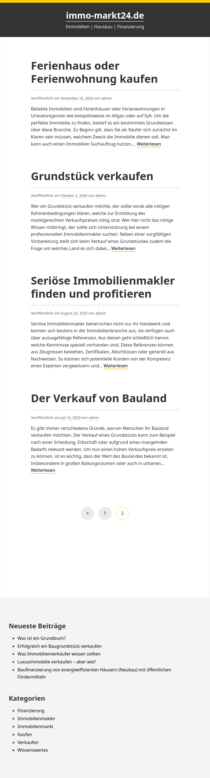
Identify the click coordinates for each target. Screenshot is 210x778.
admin (106, 98)
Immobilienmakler (36, 718)
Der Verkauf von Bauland (99, 397)
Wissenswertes (33, 750)
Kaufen (25, 734)
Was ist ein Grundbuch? (42, 638)
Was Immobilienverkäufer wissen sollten (59, 654)
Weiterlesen (149, 144)
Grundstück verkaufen (92, 175)
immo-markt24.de (105, 15)
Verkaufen (28, 742)
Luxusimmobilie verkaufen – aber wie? (57, 662)
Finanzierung (31, 711)
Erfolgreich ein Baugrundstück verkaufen (60, 646)
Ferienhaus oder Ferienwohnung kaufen (94, 72)
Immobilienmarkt (35, 726)
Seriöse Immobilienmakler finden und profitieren (103, 287)
